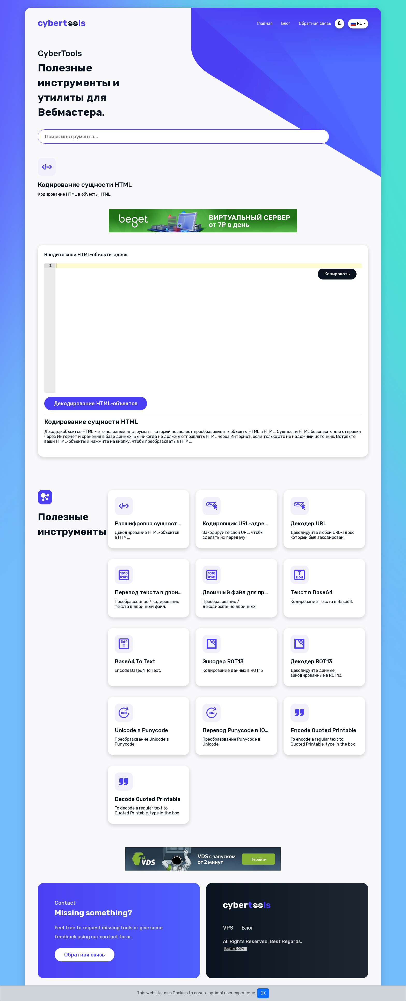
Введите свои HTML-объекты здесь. (86, 254)
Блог (285, 23)
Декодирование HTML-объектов (95, 403)
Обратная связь (315, 23)
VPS (228, 928)
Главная (265, 23)
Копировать (337, 273)
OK (263, 993)
